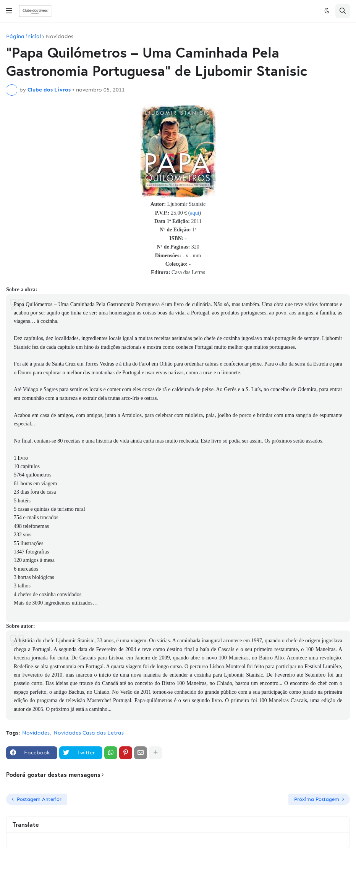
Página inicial (23, 36)
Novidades (59, 36)
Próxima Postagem (316, 799)
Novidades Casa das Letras (88, 733)
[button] (9, 11)
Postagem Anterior (39, 799)
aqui (194, 213)
